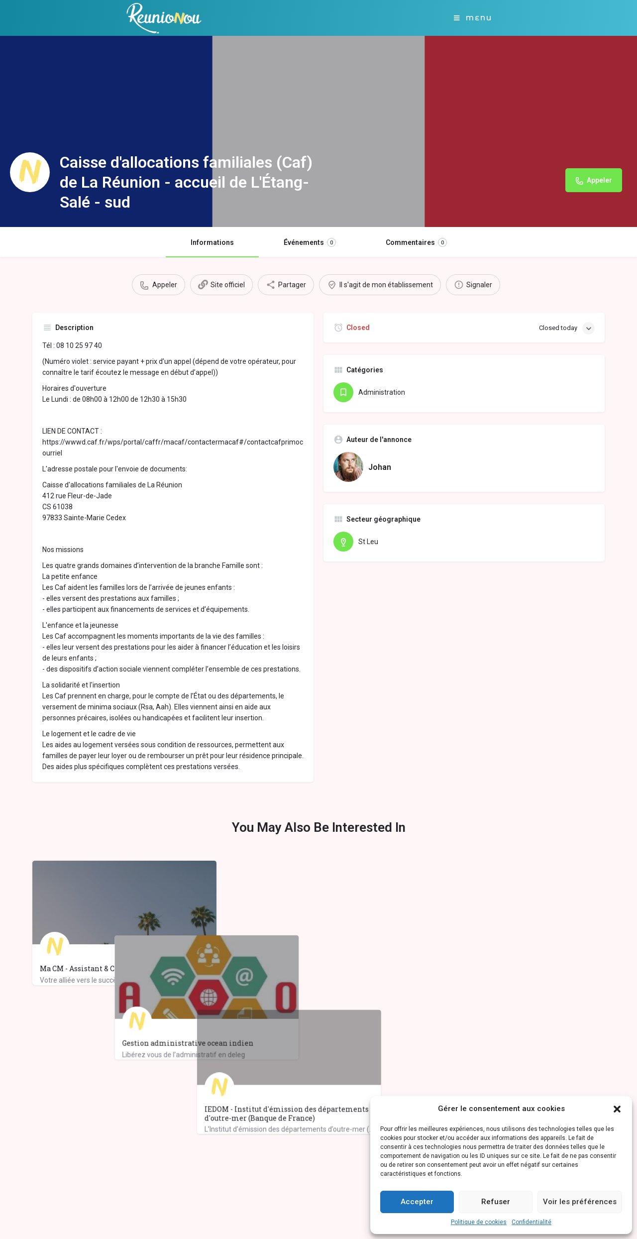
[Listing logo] (30, 172)
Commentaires (416, 242)
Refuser (495, 1201)
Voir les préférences (580, 1201)
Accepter (417, 1201)
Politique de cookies (479, 1222)
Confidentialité (531, 1222)
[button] (617, 1109)
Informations (212, 242)
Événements (310, 242)
